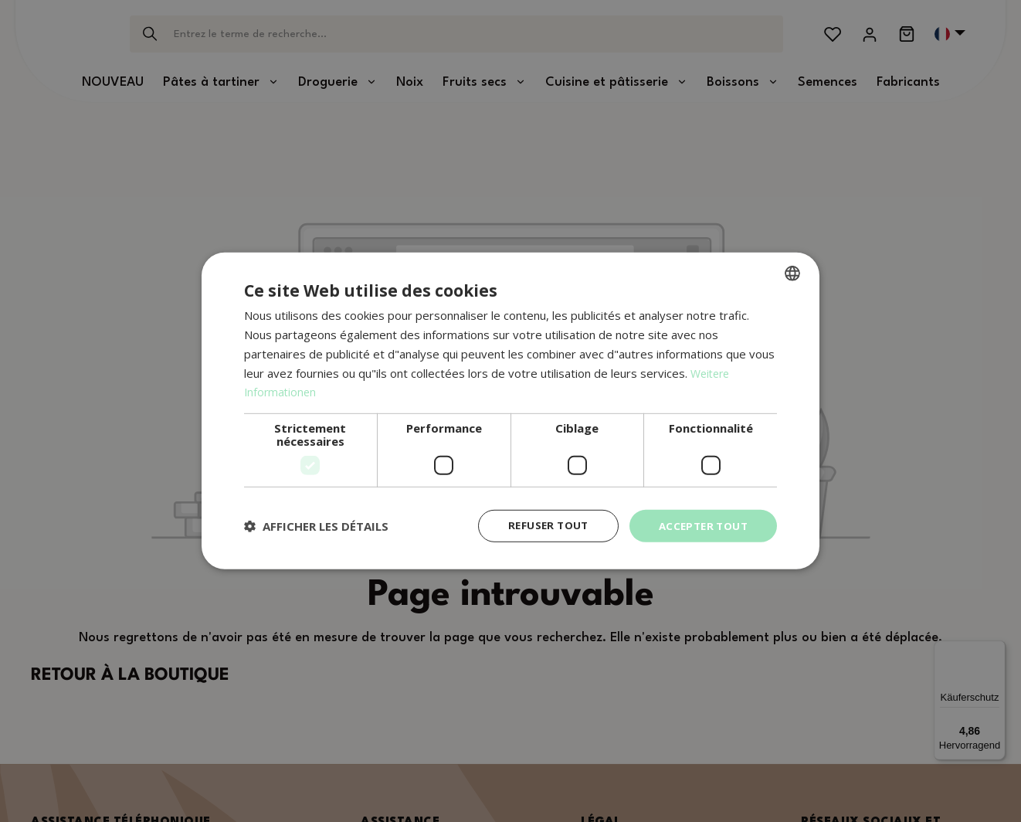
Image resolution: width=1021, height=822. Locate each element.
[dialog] (510, 411)
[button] (316, 526)
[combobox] (792, 272)
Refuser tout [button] (541, 525)
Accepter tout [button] (700, 525)
